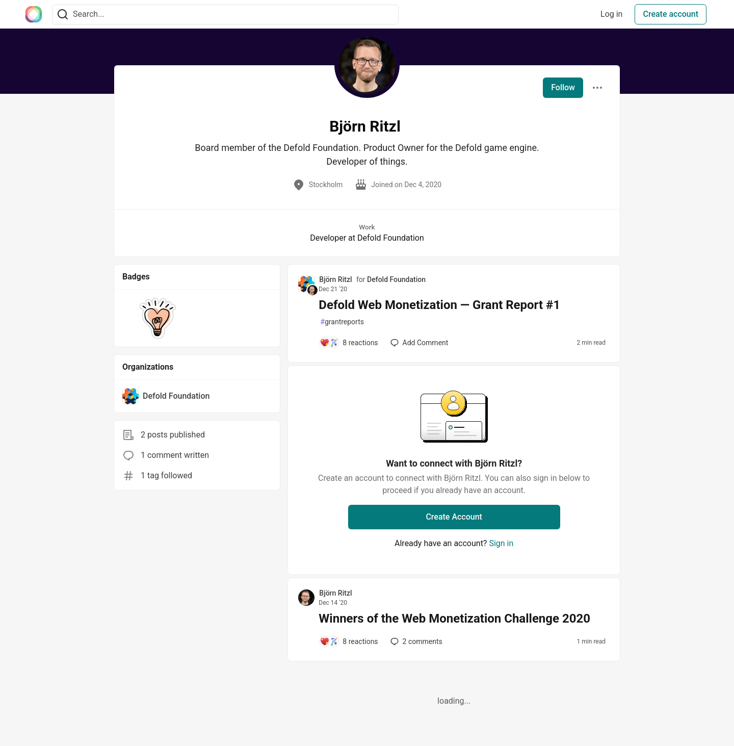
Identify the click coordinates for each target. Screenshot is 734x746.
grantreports (342, 322)
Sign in (501, 543)
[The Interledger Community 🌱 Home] (33, 14)
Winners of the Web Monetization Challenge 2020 (454, 618)
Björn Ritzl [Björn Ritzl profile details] (335, 279)
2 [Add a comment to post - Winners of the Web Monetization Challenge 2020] (415, 641)
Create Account (454, 517)
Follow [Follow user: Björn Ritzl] (563, 87)
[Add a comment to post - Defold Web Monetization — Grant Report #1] (348, 342)
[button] (157, 318)
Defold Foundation (396, 279)
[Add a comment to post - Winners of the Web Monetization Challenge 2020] (348, 641)
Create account (670, 14)
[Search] (63, 14)
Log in (611, 14)
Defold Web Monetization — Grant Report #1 (439, 305)
